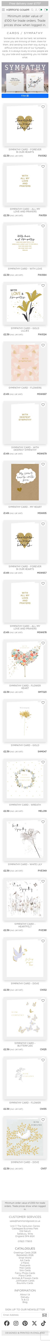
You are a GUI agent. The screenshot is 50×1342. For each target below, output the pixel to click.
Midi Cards (25, 1268)
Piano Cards (25, 1275)
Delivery (25, 1297)
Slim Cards (25, 1270)
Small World (25, 1258)
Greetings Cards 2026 (25, 1252)
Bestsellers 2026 (25, 1255)
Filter (25, 95)
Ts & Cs (25, 1299)
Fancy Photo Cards (25, 1273)
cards (14, 33)
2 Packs (25, 1263)
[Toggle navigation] (3, 10)
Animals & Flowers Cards (25, 1278)
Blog (25, 1302)
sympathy (33, 33)
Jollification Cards (25, 1280)
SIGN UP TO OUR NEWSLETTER (25, 1309)
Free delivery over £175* (25, 3)
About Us (25, 1294)
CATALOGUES (25, 1248)
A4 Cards (25, 1260)
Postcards (25, 1265)
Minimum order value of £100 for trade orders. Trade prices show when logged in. (25, 20)
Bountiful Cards (25, 1283)
